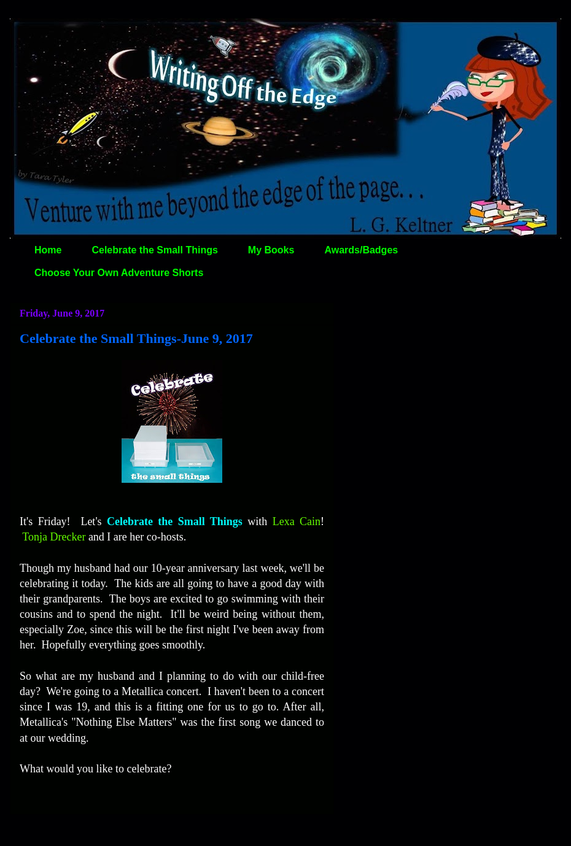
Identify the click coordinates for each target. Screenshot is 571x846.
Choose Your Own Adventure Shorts (118, 272)
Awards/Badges (361, 250)
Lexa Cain (296, 521)
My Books (271, 250)
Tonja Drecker (53, 537)
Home (47, 250)
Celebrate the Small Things (154, 250)
